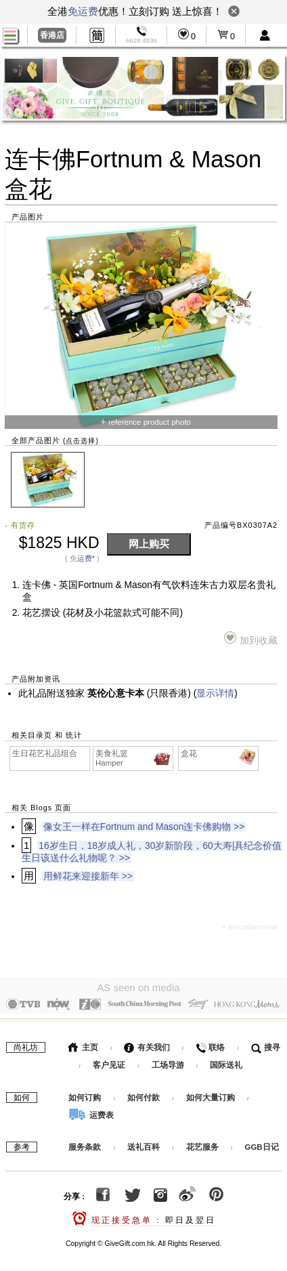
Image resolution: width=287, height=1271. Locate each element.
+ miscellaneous (249, 927)
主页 (82, 1044)
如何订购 (84, 1094)
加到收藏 (251, 638)
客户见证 (109, 1062)
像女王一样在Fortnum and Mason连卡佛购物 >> (143, 827)
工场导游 (168, 1062)
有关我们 (146, 1044)
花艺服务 (202, 1144)
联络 (210, 1044)
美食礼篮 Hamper (133, 758)
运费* (86, 558)
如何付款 (144, 1094)
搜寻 (265, 1044)
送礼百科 (143, 1144)
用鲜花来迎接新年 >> (88, 876)
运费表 (90, 1112)
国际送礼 (226, 1062)
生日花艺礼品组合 (44, 753)
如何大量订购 (211, 1094)
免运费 (83, 11)
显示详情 (215, 693)
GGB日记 (261, 1144)
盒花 (219, 754)
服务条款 (84, 1144)
